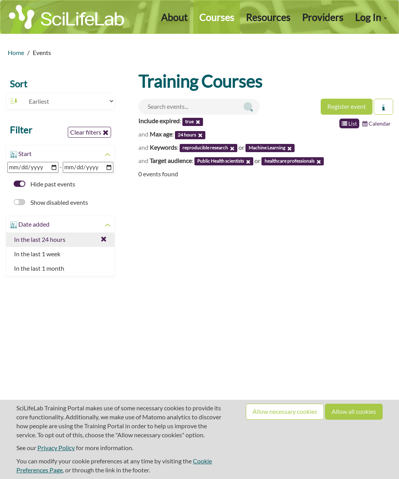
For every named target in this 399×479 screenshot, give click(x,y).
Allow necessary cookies (284, 411)
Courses (216, 17)
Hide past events (44, 184)
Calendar (376, 123)
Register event (346, 106)
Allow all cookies (354, 411)
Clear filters (89, 132)
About (174, 17)
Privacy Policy (56, 447)
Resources (268, 17)
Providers (322, 17)
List (349, 123)
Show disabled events (51, 202)
